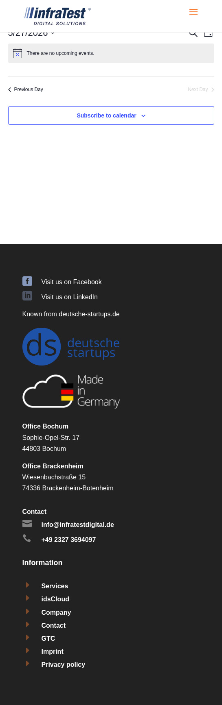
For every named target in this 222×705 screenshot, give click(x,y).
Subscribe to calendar (106, 115)
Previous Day (25, 89)
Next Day (201, 89)
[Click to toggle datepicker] (31, 32)
